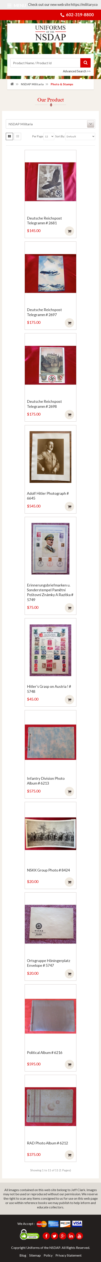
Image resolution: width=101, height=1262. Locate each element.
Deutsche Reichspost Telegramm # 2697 (44, 312)
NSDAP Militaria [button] (51, 124)
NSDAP (54, 1247)
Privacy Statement (68, 1255)
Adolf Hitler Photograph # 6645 (48, 495)
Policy (48, 1255)
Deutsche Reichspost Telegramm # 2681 (44, 220)
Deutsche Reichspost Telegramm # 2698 (44, 403)
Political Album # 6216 (44, 1052)
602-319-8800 (80, 14)
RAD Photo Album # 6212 (47, 1143)
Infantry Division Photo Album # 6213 (46, 780)
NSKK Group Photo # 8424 (48, 870)
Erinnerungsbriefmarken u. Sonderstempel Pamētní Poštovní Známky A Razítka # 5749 (50, 592)
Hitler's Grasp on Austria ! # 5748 (49, 688)
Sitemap (35, 1255)
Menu (16, 5)
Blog (22, 1255)
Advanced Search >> (77, 71)
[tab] (50, 124)
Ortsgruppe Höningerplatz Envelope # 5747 (48, 963)
